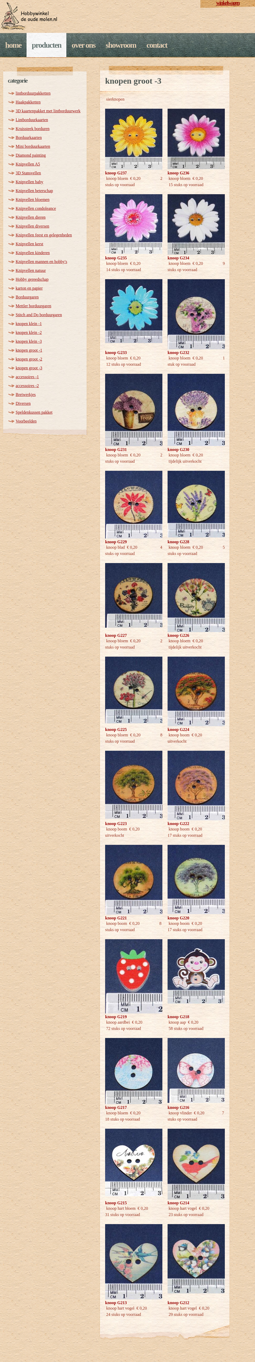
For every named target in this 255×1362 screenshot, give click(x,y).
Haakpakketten (28, 102)
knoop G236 (178, 173)
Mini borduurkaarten (33, 146)
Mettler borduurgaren (33, 306)
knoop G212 (178, 1302)
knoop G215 (116, 1203)
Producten (46, 45)
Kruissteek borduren (32, 128)
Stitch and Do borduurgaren (39, 315)
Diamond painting (31, 155)
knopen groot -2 (29, 359)
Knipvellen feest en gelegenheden (44, 235)
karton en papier (29, 288)
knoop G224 (178, 729)
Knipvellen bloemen (32, 199)
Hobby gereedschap (32, 279)
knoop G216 (178, 1107)
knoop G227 (116, 635)
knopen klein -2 (29, 332)
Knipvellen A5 (28, 164)
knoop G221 (116, 918)
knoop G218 (178, 1017)
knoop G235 (116, 258)
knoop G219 (116, 1017)
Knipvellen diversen (32, 226)
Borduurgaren (27, 297)
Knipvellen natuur (31, 270)
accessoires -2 (27, 385)
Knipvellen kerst (29, 244)
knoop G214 (178, 1203)
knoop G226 (178, 635)
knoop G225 (116, 729)
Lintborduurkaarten (32, 120)
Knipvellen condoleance (36, 208)
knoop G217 (116, 1107)
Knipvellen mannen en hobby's (41, 261)
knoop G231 (116, 449)
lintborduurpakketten (33, 93)
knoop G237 (116, 173)
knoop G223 (116, 823)
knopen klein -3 (29, 341)
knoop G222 (178, 823)
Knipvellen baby (29, 182)
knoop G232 (178, 352)
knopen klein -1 (29, 323)
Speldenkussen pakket (34, 412)
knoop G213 (116, 1302)
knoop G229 (116, 542)
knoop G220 (178, 918)
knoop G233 (116, 352)
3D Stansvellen (28, 173)
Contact (156, 45)
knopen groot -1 (29, 350)
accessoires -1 (27, 377)
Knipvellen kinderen (33, 253)
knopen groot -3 (29, 368)
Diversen (23, 403)
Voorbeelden (26, 421)
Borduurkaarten (29, 137)
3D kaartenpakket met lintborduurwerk (48, 111)
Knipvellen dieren (31, 217)
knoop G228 (178, 542)
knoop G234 (178, 258)
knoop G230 (178, 449)
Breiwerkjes (26, 394)
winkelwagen (227, 3)
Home (13, 45)
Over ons (83, 45)
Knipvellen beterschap (34, 190)
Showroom (121, 45)
